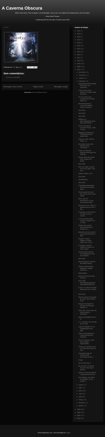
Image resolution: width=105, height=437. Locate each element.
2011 (79, 58)
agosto (81, 385)
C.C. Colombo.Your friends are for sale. (87, 323)
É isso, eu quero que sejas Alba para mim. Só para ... (87, 289)
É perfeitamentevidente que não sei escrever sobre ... (86, 187)
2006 (79, 409)
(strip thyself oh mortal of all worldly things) (86, 262)
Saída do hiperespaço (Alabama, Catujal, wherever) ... (85, 268)
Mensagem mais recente (13, 87)
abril (80, 397)
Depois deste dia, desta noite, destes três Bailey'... (86, 159)
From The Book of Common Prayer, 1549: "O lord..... (87, 127)
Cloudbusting (82, 179)
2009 (79, 63)
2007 (79, 69)
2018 (79, 37)
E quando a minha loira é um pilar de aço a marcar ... (86, 214)
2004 (79, 415)
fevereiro (82, 403)
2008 (79, 66)
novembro (82, 75)
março (81, 400)
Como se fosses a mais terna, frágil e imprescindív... (86, 342)
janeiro (81, 406)
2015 (79, 46)
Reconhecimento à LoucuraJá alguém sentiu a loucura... (85, 105)
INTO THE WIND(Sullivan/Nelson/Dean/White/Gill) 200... (87, 282)
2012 (79, 54)
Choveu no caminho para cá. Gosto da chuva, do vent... (87, 348)
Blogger (68, 433)
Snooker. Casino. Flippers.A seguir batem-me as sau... (85, 240)
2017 (79, 40)
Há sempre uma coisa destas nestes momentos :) (85, 146)
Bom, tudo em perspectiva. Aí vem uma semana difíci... (86, 200)
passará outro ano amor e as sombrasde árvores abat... (87, 234)
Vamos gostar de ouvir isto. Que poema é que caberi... (87, 194)
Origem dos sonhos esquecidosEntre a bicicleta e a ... (85, 227)
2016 (79, 43)
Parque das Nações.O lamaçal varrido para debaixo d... (86, 305)
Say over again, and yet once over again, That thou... (86, 168)
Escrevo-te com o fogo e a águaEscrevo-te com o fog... (87, 207)
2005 (79, 412)
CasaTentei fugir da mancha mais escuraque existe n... (86, 355)
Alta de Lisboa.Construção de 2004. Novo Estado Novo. (87, 299)
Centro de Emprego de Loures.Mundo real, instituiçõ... (86, 335)
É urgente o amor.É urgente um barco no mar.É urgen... (86, 247)
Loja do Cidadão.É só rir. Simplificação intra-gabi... (86, 328)
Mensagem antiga (61, 87)
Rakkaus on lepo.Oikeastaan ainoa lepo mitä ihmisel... (86, 121)
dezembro (82, 72)
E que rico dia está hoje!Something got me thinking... (87, 152)
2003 (79, 418)
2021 (79, 31)
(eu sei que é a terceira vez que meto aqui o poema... (86, 367)
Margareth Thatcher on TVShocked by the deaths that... (86, 134)
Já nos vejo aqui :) (84, 363)
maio (80, 394)
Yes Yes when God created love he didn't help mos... (86, 99)
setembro (82, 81)
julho (80, 388)
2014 (79, 49)
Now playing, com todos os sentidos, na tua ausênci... (86, 379)
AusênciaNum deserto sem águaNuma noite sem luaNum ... (86, 253)
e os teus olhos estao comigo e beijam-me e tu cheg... (86, 220)
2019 (79, 34)
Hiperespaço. (83, 273)
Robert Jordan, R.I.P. (85, 173)
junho (81, 391)
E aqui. (80, 360)
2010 (79, 60)
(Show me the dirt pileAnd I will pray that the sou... (87, 373)
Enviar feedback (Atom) (39, 92)
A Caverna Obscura (22, 8)
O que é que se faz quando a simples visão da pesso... (87, 92)
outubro (81, 78)
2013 (79, 52)
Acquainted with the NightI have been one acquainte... (87, 85)
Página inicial (38, 87)
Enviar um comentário (13, 77)
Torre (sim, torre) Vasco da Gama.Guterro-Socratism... (87, 312)
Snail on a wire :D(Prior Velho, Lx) (86, 140)
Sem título (81, 110)
